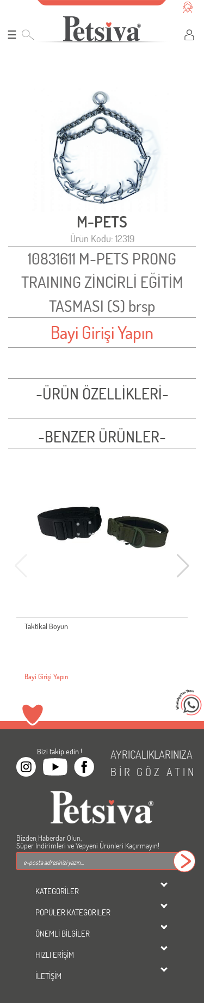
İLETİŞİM (48, 975)
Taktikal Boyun (46, 626)
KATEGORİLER (57, 890)
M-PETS (102, 221)
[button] (183, 566)
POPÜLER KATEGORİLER (72, 912)
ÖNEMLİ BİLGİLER (62, 933)
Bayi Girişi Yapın (102, 332)
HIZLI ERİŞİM (54, 954)
